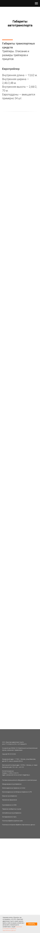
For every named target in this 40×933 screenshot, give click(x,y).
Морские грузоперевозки (9, 796)
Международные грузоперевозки (11, 784)
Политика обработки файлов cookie (12, 821)
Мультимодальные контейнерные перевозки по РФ (17, 792)
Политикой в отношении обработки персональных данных (12, 928)
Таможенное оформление (9, 800)
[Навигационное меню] (36, 3)
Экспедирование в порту (9, 817)
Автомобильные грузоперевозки (11, 813)
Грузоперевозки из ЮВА (9, 805)
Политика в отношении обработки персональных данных (18, 824)
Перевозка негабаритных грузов (11, 809)
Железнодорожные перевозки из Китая (13, 788)
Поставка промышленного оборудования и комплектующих (19, 780)
